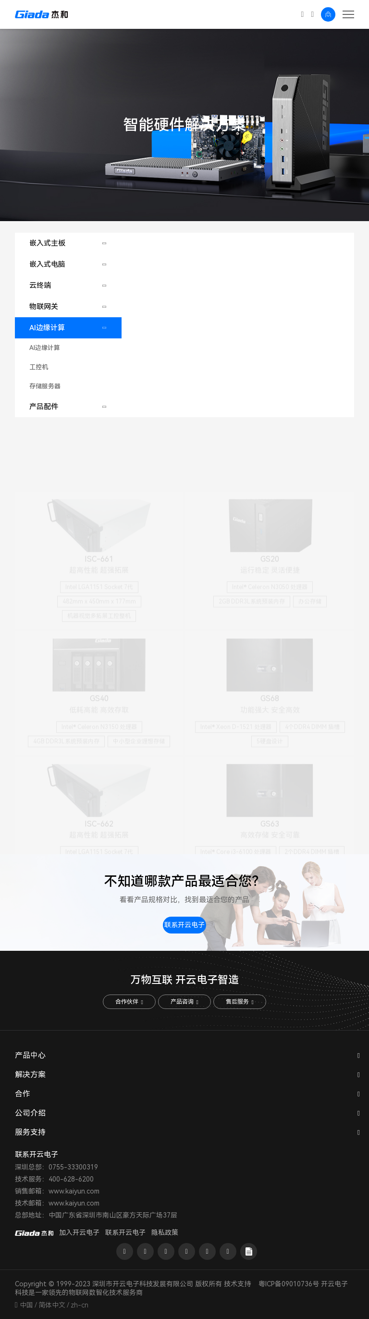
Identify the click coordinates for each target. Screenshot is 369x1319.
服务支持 (30, 1132)
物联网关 (43, 306)
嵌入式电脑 (47, 264)
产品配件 (43, 406)
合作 (22, 1093)
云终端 (40, 285)
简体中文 (51, 1305)
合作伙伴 (129, 1001)
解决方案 (30, 1074)
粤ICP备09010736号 (288, 1284)
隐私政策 (164, 1232)
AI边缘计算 (47, 328)
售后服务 (239, 1001)
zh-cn (79, 1305)
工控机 (38, 367)
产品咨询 (184, 1001)
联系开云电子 (184, 925)
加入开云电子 (79, 1232)
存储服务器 (45, 386)
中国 (26, 1305)
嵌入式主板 (47, 243)
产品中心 (30, 1055)
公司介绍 (30, 1113)
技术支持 (237, 1284)
